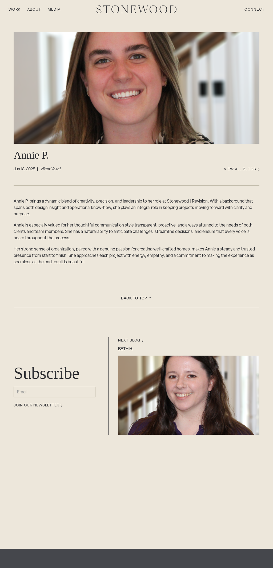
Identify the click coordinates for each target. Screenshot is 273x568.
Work (15, 10)
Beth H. (125, 349)
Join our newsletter (38, 406)
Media (54, 10)
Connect (254, 10)
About (34, 10)
